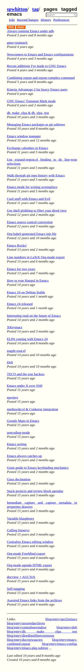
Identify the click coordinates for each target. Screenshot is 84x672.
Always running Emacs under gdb (30, 31)
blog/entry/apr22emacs (61, 619)
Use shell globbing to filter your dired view (37, 210)
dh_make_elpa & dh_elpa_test (28, 113)
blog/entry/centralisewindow (26, 627)
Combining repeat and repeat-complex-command (41, 78)
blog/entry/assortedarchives (26, 623)
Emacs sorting (16, 444)
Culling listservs (18, 530)
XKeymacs (14, 327)
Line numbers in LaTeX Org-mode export (36, 257)
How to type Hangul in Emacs (28, 280)
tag (35, 9)
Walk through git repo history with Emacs (36, 175)
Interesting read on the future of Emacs (34, 316)
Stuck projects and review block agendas (35, 491)
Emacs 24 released (20, 304)
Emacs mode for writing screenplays (32, 187)
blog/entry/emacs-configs (59, 644)
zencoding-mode (18, 432)
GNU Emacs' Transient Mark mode (31, 101)
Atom (20, 27)
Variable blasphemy (20, 518)
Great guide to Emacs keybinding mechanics (37, 468)
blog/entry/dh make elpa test (42, 631)
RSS (11, 27)
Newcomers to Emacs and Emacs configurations (40, 54)
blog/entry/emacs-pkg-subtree (27, 648)
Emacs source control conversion (30, 222)
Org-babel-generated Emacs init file (31, 234)
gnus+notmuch (17, 43)
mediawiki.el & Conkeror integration (32, 409)
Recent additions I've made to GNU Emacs (36, 66)
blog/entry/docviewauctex (25, 640)
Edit (12, 20)
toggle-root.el (16, 351)
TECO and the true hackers (26, 374)
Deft (10, 362)
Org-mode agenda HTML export (29, 565)
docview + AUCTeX (21, 577)
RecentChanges (27, 20)
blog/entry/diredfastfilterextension (30, 635)
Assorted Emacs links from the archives (34, 600)
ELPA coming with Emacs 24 (27, 339)
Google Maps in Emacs (23, 421)
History (46, 20)
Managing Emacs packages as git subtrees (36, 124)
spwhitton (17, 9)
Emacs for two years (21, 269)
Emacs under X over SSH (24, 386)
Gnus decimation (18, 479)
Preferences (61, 20)
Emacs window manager (24, 136)
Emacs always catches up (24, 456)
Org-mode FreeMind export (26, 553)
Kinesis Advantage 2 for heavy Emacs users (37, 89)
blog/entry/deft (67, 627)
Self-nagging (16, 589)
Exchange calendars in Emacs (27, 148)
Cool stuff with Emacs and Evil (28, 199)
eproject (12, 397)
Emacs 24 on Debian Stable (26, 292)
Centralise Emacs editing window (30, 542)
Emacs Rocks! (17, 245)
